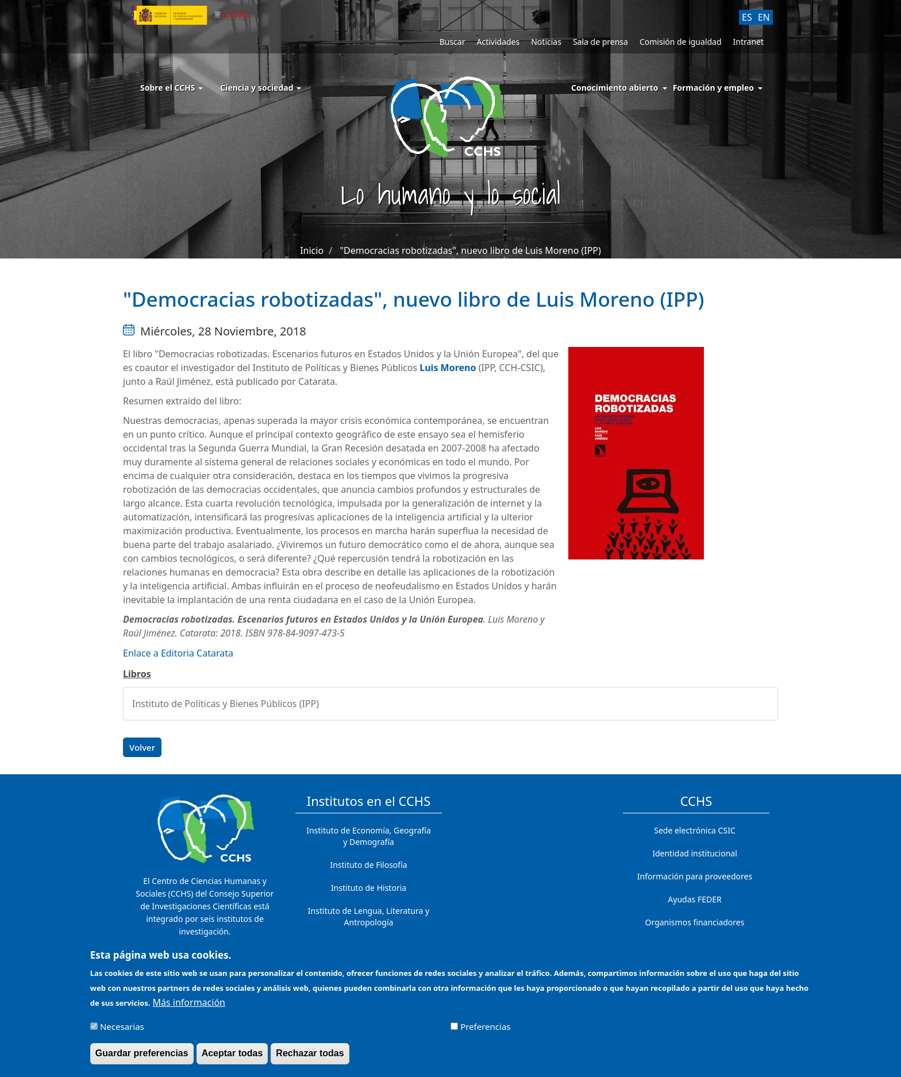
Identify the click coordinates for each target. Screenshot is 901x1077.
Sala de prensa (600, 41)
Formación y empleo (713, 87)
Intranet (748, 41)
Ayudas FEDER (694, 899)
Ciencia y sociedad (260, 87)
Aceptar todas (232, 1058)
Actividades (497, 41)
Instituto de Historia (368, 887)
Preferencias (485, 1031)
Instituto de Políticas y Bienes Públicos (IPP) (225, 703)
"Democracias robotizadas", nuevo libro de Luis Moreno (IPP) (470, 250)
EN (764, 17)
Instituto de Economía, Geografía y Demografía (368, 836)
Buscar (452, 41)
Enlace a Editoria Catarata (178, 653)
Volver (142, 747)
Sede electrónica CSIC (694, 830)
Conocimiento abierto (615, 87)
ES (747, 17)
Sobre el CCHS (171, 87)
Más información (189, 1007)
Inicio (312, 250)
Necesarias (122, 1031)
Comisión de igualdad (681, 41)
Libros (137, 673)
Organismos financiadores (695, 922)
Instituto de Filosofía (368, 864)
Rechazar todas (310, 1058)
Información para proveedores (694, 876)
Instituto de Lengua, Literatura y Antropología (368, 916)
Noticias (546, 41)
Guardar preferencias (141, 1058)
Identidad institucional (694, 853)
